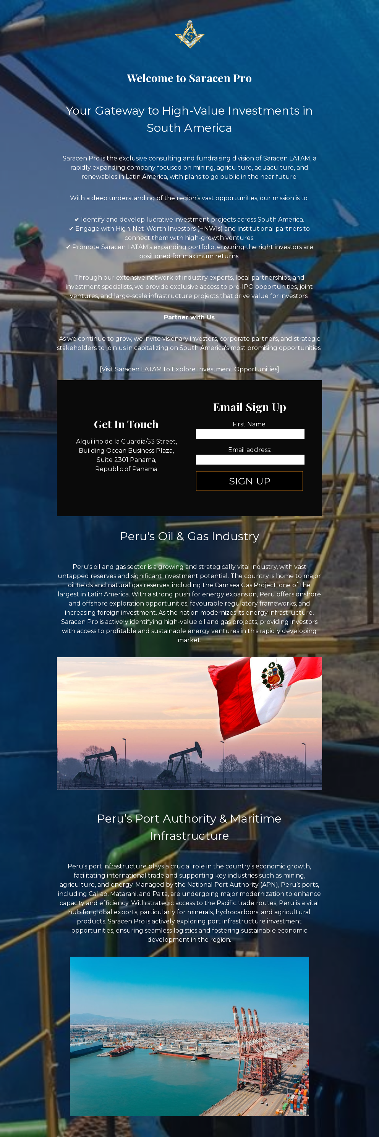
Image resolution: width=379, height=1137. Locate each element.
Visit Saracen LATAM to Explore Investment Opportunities (189, 369)
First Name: (250, 424)
